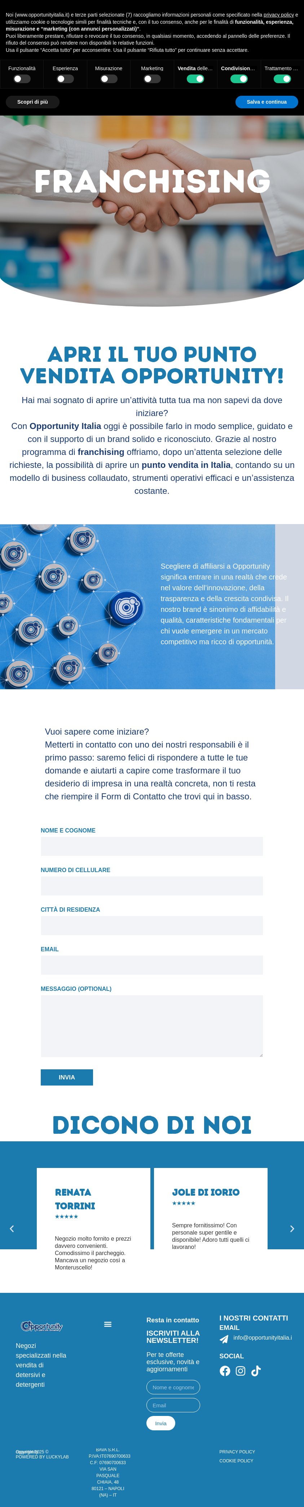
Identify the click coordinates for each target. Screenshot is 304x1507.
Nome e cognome (152, 839)
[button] (11, 1228)
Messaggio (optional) (152, 1022)
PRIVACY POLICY (237, 1451)
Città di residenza (152, 918)
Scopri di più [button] (32, 102)
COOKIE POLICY (237, 1460)
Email (152, 958)
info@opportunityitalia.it (264, 1338)
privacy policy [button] (279, 15)
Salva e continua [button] (267, 102)
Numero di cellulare (152, 879)
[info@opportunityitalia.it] (224, 1339)
